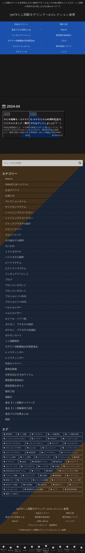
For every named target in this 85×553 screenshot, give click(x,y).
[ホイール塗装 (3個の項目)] (10, 476)
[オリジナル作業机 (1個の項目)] (41, 499)
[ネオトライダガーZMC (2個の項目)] (70, 490)
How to (15, 540)
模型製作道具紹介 (42, 536)
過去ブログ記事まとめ (15, 536)
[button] (80, 166)
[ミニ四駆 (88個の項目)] (23, 453)
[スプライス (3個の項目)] (10, 481)
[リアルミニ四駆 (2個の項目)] (11, 495)
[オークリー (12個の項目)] (38, 458)
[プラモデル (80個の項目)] (38, 453)
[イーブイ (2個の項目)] (37, 490)
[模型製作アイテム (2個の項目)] (41, 481)
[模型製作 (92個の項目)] (9, 453)
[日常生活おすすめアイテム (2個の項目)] (16, 490)
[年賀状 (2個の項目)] (45, 495)
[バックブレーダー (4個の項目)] (72, 467)
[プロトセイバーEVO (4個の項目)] (13, 467)
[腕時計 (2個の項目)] (51, 490)
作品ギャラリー (42, 532)
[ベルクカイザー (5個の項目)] (73, 462)
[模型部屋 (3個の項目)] (32, 472)
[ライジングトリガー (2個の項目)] (72, 485)
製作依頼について (70, 536)
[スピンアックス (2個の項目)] (10, 485)
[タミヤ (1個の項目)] (56, 508)
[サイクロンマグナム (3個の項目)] (71, 472)
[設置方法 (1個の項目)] (44, 504)
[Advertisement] (42, 77)
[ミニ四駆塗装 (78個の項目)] (55, 453)
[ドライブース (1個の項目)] (23, 499)
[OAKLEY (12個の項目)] (54, 458)
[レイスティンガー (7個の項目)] (72, 458)
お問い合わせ (42, 540)
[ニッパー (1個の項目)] (75, 504)
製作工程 (70, 532)
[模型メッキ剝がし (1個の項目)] (42, 513)
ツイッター (70, 540)
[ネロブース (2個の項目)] (75, 481)
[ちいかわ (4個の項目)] (33, 467)
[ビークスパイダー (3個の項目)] (44, 476)
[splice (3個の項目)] (24, 481)
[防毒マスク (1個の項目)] (9, 499)
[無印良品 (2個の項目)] (59, 481)
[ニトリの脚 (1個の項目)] (76, 499)
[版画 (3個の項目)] (78, 476)
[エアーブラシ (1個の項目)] (74, 495)
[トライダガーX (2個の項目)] (28, 485)
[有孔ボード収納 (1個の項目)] (12, 504)
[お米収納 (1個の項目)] (29, 504)
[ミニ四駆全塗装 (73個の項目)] (73, 453)
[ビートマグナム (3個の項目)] (49, 472)
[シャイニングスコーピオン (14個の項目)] (16, 458)
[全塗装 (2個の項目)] (56, 485)
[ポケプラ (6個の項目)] (56, 462)
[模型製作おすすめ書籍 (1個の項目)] (36, 508)
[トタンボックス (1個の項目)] (12, 508)
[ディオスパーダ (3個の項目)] (63, 476)
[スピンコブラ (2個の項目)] (30, 495)
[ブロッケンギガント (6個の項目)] (36, 462)
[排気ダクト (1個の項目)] (60, 504)
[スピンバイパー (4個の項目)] (51, 467)
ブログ (15, 532)
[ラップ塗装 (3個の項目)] (26, 476)
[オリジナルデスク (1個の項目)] (59, 499)
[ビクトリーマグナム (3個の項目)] (13, 472)
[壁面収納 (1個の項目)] (58, 495)
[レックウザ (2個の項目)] (44, 485)
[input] (42, 167)
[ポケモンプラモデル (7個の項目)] (13, 462)
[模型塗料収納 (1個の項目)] (73, 508)
